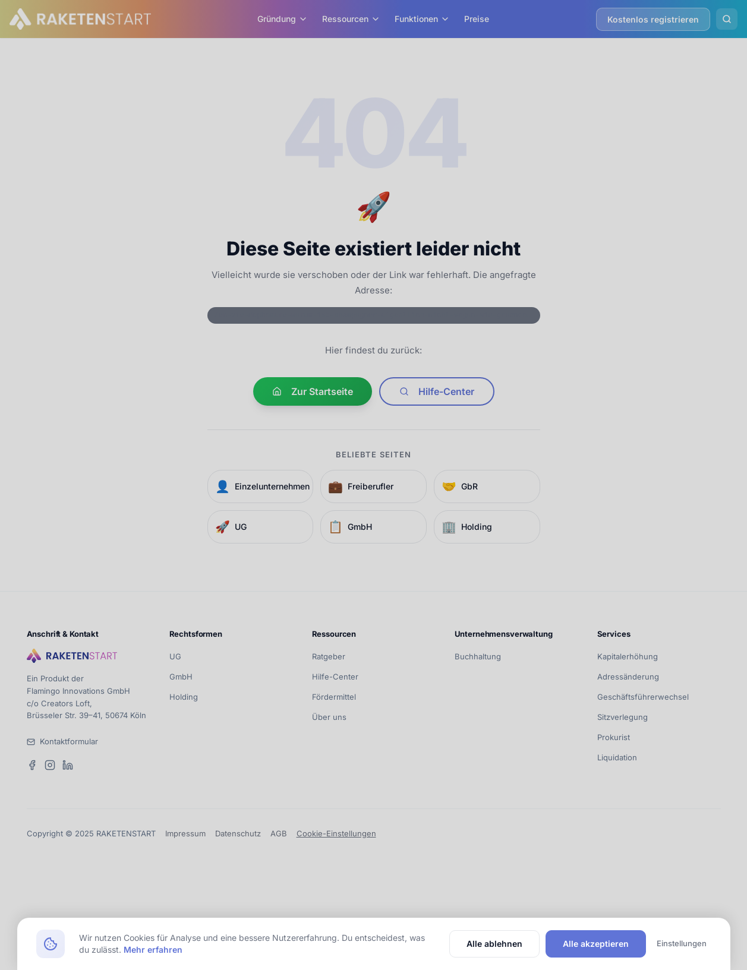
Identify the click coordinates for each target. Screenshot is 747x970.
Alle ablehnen (494, 944)
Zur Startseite (312, 391)
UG (175, 656)
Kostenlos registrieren (653, 19)
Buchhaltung (478, 656)
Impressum (185, 833)
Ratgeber (328, 656)
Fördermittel (334, 697)
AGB (278, 833)
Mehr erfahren (153, 949)
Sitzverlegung (622, 717)
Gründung (282, 19)
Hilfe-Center (436, 391)
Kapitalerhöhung (627, 656)
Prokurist (613, 737)
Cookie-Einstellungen (336, 833)
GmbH (181, 676)
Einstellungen (682, 943)
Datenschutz (238, 833)
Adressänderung (628, 676)
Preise (476, 19)
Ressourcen (351, 19)
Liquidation (617, 757)
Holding (183, 697)
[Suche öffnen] (726, 19)
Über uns (329, 717)
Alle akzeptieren (596, 944)
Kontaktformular (69, 741)
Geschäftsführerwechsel (643, 697)
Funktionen (422, 19)
